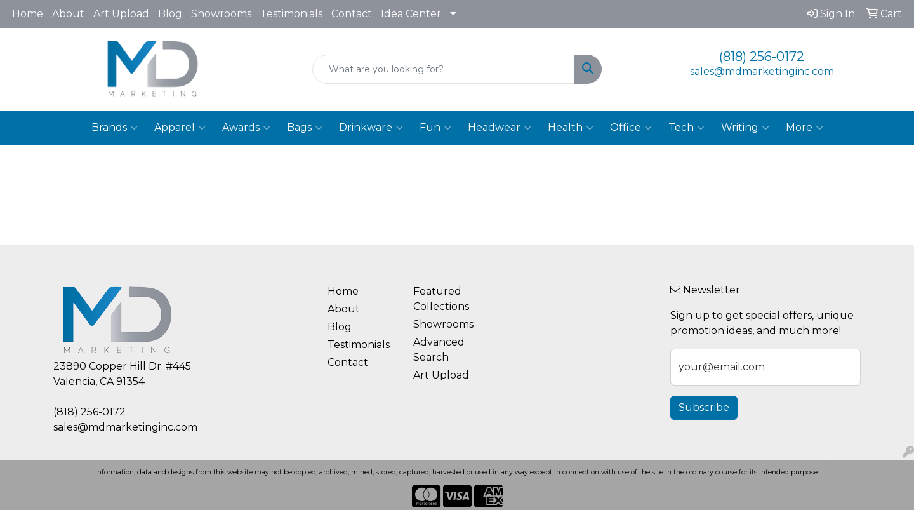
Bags (304, 127)
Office (631, 127)
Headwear (499, 127)
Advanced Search (439, 349)
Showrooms (221, 14)
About (68, 14)
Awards (246, 127)
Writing (745, 127)
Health (570, 127)
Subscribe (704, 407)
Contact (351, 14)
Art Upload (121, 14)
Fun (435, 127)
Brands (114, 127)
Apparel (180, 127)
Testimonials (291, 14)
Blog (170, 14)
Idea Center (411, 14)
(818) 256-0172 (761, 56)
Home (27, 14)
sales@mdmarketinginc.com (762, 71)
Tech (686, 127)
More (804, 127)
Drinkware (371, 127)
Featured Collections (441, 298)
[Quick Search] (443, 69)
